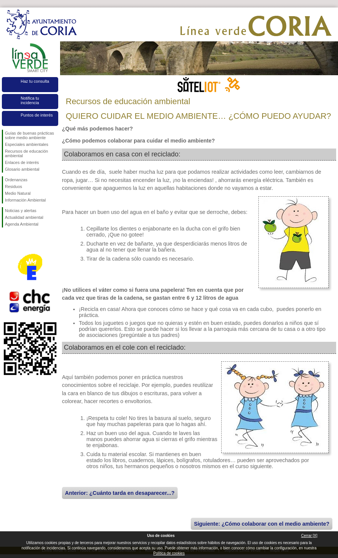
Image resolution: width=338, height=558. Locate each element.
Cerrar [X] (309, 536)
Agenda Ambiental (21, 224)
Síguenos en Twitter (18, 239)
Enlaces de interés (22, 162)
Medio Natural (17, 193)
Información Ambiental (25, 200)
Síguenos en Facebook (6, 239)
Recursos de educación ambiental (26, 153)
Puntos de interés (37, 115)
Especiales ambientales (26, 144)
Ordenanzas (16, 179)
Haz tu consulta (35, 81)
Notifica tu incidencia (30, 100)
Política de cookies (168, 553)
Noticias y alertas (20, 210)
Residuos (13, 186)
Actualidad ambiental (24, 217)
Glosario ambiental (22, 169)
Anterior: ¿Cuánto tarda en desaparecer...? (120, 493)
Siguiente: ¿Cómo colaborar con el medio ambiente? (261, 524)
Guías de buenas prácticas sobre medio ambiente (29, 135)
